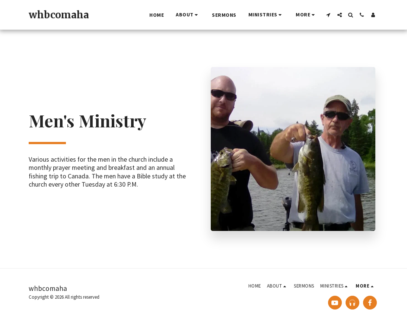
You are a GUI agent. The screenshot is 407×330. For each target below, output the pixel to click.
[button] (188, 14)
